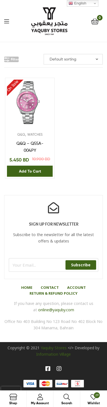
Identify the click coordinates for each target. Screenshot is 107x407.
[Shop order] (73, 59)
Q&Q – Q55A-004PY (29, 147)
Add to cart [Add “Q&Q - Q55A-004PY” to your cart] (30, 171)
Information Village (53, 354)
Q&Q (21, 134)
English (77, 3)
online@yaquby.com (56, 309)
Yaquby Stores (54, 347)
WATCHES (35, 134)
